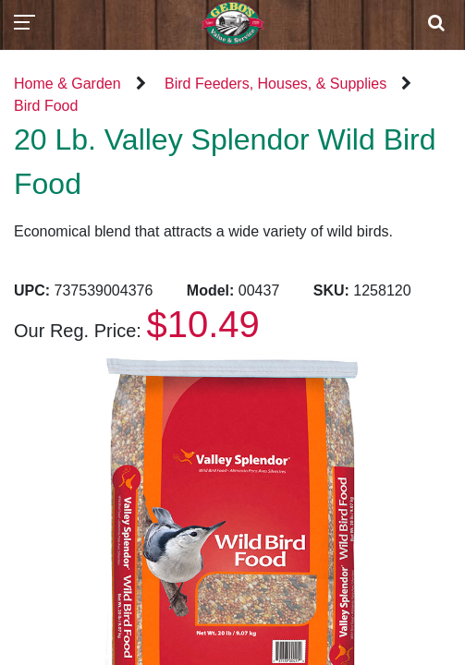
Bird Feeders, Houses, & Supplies (275, 83)
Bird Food (46, 106)
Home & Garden (67, 83)
